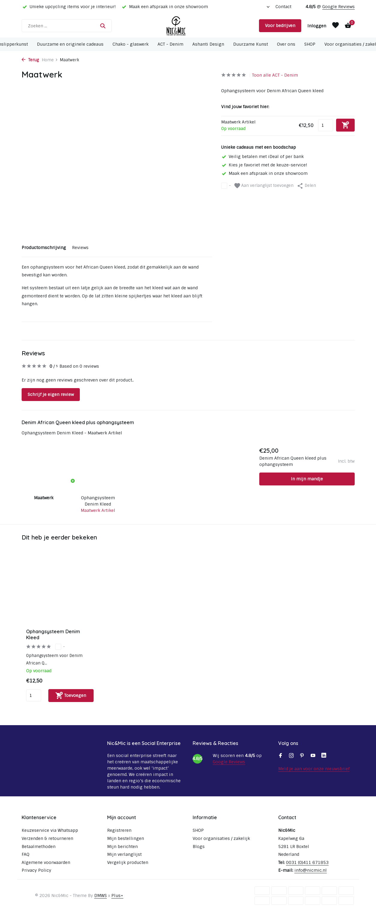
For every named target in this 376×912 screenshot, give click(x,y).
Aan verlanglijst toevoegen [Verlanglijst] (263, 186)
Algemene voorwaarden (46, 862)
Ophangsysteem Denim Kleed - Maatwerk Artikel (72, 433)
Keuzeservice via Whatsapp (50, 830)
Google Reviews (338, 6)
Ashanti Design (208, 44)
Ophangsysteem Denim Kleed (98, 501)
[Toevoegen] (71, 695)
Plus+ (117, 895)
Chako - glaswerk (131, 44)
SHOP (309, 44)
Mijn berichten (122, 846)
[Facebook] (280, 756)
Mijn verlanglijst (124, 854)
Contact (283, 6)
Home (50, 59)
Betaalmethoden (39, 846)
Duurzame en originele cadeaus (70, 44)
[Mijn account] (316, 26)
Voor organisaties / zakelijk (221, 838)
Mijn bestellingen (125, 838)
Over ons (286, 44)
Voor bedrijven (280, 25)
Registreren (119, 830)
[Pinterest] (302, 756)
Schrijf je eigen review (51, 394)
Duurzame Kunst (250, 44)
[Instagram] (291, 756)
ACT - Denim (170, 44)
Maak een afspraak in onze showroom (264, 173)
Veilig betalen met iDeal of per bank (262, 156)
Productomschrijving (44, 247)
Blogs (199, 846)
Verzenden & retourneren (47, 838)
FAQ (25, 854)
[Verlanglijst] (335, 25)
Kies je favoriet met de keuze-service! (264, 165)
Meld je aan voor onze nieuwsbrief (314, 768)
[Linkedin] (323, 756)
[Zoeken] (67, 25)
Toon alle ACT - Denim (275, 75)
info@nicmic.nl (310, 870)
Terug (30, 59)
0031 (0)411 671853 (307, 862)
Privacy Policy (36, 870)
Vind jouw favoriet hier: (245, 106)
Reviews (80, 247)
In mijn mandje (307, 479)
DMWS (100, 895)
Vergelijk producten (127, 862)
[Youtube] (313, 756)
